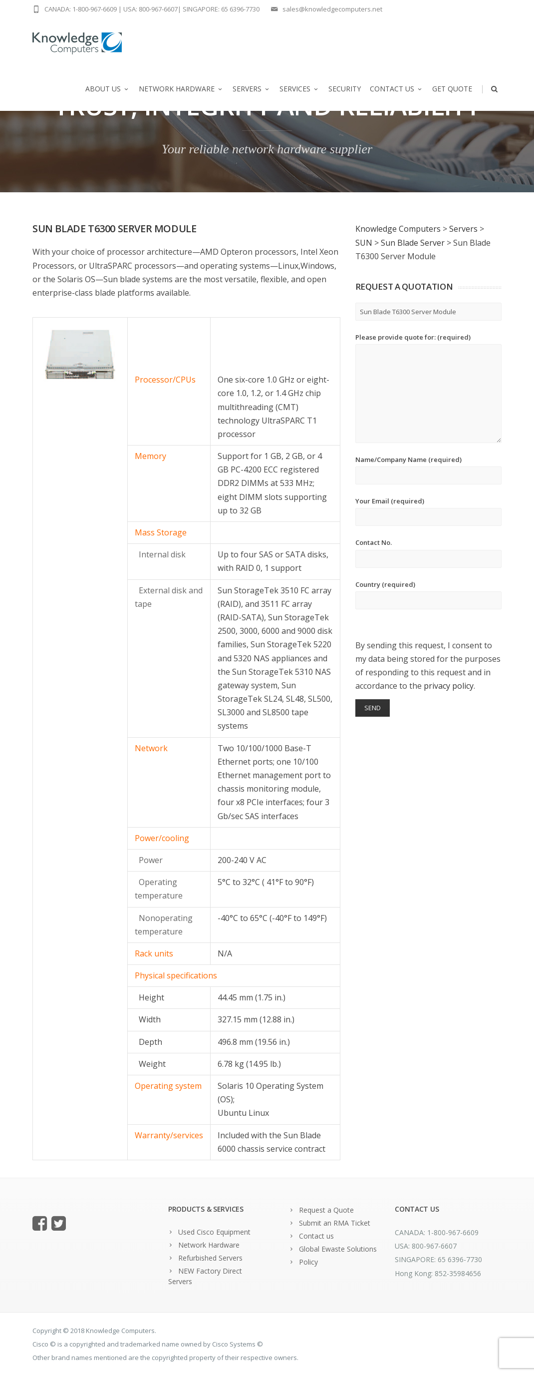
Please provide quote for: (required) (428, 388)
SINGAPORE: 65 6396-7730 (221, 8)
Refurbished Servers (210, 1258)
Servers (251, 88)
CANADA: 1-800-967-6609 (80, 8)
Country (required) (428, 594)
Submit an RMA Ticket (334, 1223)
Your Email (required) (428, 511)
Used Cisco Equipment (214, 1232)
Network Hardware (181, 88)
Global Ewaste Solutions (338, 1249)
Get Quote (452, 88)
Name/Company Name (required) (428, 469)
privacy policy (449, 685)
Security (344, 88)
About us (107, 88)
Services (299, 88)
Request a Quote (326, 1210)
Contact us (396, 88)
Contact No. (428, 552)
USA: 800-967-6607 (150, 8)
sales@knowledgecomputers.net (332, 8)
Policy (308, 1262)
